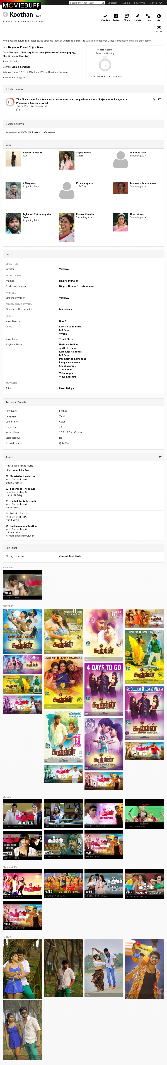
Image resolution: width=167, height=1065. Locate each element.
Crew (9, 254)
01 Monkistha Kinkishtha (20, 476)
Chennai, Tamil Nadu (70, 556)
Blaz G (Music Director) (16, 56)
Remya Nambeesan (70, 362)
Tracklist (11, 457)
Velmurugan (66, 373)
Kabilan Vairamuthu (70, 326)
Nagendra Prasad (18, 47)
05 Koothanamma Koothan (21, 526)
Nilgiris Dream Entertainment (76, 286)
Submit (127, 2)
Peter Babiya (66, 388)
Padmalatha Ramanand (72, 358)
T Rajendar (65, 369)
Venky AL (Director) (20, 52)
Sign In (153, 2)
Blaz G (62, 321)
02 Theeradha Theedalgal (21, 488)
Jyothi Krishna (67, 348)
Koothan (21, 14)
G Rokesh (17, 482)
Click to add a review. (41, 132)
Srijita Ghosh (36, 47)
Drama (15, 66)
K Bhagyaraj (29, 183)
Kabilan (17, 532)
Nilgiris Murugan (68, 280)
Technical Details (16, 402)
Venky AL (64, 269)
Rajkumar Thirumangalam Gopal (37, 215)
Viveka (63, 333)
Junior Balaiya (138, 152)
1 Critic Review (14, 89)
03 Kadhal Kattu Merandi (21, 501)
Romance (25, 66)
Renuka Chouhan (85, 214)
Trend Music (66, 339)
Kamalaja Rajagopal (70, 351)
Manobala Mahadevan (143, 183)
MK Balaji (64, 330)
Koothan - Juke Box (17, 470)
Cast (8, 144)
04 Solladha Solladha (18, 513)
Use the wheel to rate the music (105, 76)
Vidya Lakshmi (67, 376)
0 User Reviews (15, 123)
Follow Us (140, 2)
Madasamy (65, 309)
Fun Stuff (11, 548)
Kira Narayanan (85, 183)
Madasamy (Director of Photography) (53, 52)
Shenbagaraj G (67, 366)
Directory (114, 2)
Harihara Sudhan (68, 344)
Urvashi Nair (137, 214)
